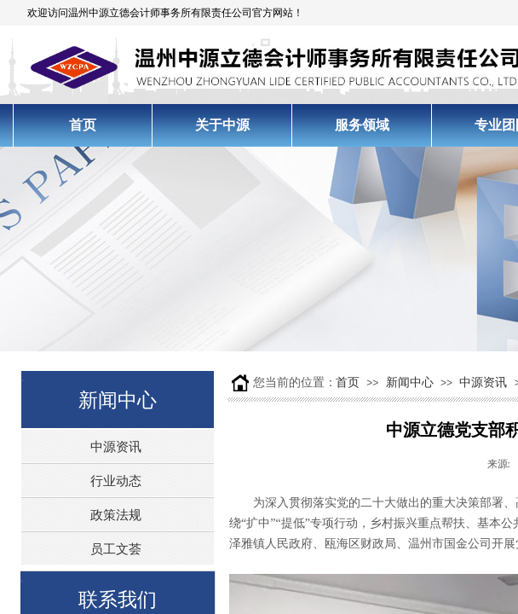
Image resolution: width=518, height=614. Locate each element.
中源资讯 (483, 382)
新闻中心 (410, 382)
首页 (348, 382)
